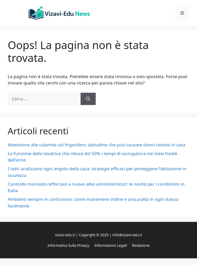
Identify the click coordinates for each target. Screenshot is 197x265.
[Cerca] (88, 99)
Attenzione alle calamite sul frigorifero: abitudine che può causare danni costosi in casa (96, 145)
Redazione (141, 245)
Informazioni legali (110, 245)
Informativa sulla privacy (68, 245)
